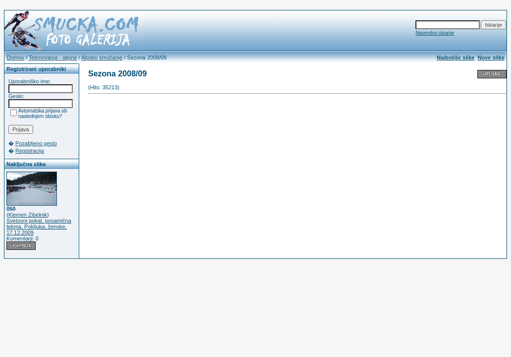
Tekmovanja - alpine (53, 57)
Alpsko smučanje (101, 57)
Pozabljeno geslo (36, 143)
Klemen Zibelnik (27, 215)
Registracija (29, 151)
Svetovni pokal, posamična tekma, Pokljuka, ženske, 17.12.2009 (38, 227)
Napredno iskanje (434, 33)
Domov (15, 57)
